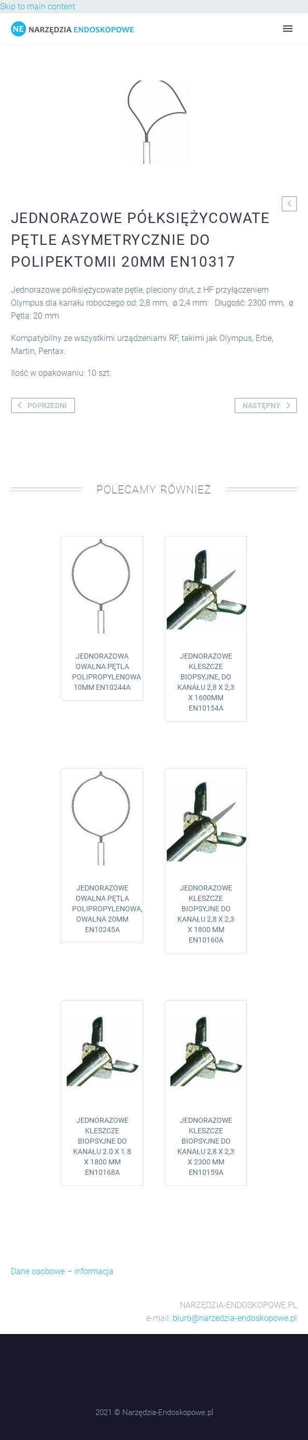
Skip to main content (37, 6)
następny (269, 405)
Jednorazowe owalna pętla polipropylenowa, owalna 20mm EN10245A (107, 909)
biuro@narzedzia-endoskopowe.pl (235, 1318)
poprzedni (40, 405)
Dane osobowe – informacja (62, 1271)
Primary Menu (287, 28)
